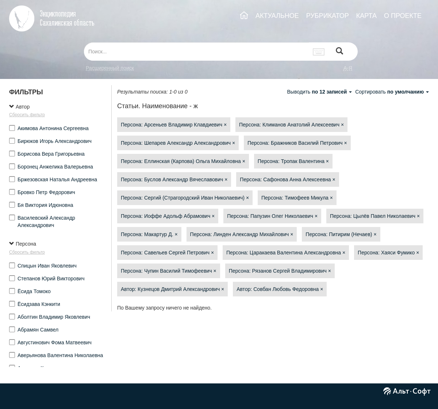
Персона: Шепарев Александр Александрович (178, 143)
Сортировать (392, 92)
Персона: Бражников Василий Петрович (297, 143)
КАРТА (366, 15)
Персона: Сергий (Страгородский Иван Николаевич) (185, 198)
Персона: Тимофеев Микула (297, 198)
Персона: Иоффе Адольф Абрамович (168, 216)
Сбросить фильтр (27, 114)
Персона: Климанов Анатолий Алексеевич (291, 125)
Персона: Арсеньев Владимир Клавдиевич (174, 125)
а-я (347, 68)
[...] (196, 51)
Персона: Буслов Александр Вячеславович (174, 179)
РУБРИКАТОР (327, 15)
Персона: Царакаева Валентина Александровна (285, 252)
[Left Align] (339, 52)
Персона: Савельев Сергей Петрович (167, 252)
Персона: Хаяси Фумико (388, 252)
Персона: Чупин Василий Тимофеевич (168, 271)
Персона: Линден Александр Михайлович (241, 234)
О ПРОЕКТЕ (403, 15)
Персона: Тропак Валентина (293, 161)
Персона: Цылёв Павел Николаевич (375, 216)
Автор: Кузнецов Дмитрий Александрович (172, 289)
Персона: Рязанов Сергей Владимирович (280, 271)
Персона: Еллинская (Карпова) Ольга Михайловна (183, 161)
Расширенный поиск (110, 68)
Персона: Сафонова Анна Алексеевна (287, 179)
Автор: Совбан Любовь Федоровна (280, 289)
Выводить (320, 92)
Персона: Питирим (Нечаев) (341, 234)
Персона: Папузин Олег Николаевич (272, 216)
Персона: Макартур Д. (149, 234)
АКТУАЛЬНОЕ (277, 15)
